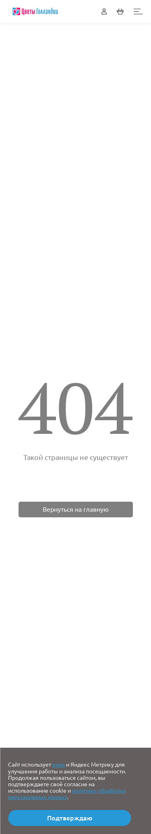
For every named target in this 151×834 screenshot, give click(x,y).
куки (58, 764)
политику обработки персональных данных (67, 793)
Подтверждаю (69, 818)
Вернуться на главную (76, 509)
